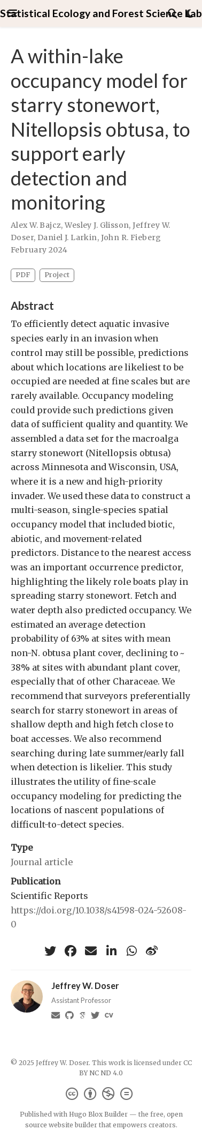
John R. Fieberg (131, 237)
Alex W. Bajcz (36, 225)
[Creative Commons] (101, 1094)
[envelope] (91, 951)
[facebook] (71, 951)
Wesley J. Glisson (97, 225)
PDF (22, 274)
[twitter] (50, 951)
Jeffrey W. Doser (85, 985)
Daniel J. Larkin (67, 237)
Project (56, 274)
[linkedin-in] (111, 951)
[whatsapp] (131, 951)
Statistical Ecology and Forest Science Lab (101, 13)
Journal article (42, 862)
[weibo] (152, 951)
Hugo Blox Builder (98, 1114)
